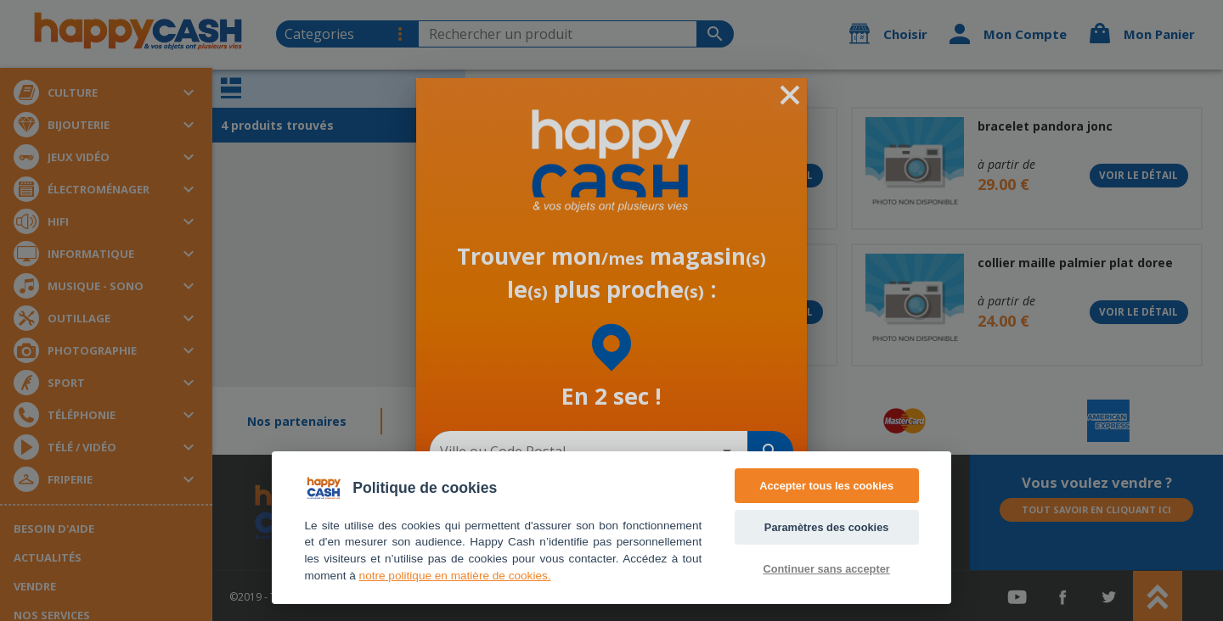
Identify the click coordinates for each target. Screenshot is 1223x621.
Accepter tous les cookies (826, 485)
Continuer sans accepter (826, 568)
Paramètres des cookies (826, 527)
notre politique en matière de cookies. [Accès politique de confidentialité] (455, 575)
